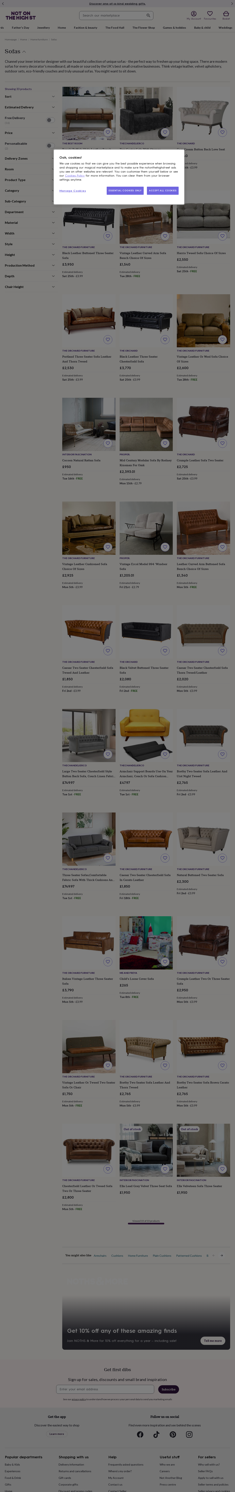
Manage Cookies (72, 191)
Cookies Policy (75, 175)
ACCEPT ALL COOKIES (162, 190)
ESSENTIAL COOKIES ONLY (125, 190)
